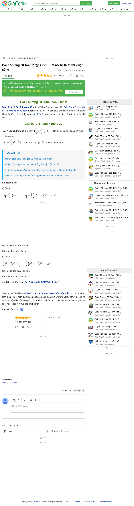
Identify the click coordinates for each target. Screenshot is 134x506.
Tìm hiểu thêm (42, 87)
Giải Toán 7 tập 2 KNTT (28, 58)
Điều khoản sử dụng (89, 502)
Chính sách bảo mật (106, 502)
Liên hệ (67, 502)
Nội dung (8, 76)
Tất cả (9, 9)
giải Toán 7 (38, 114)
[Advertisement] (67, 35)
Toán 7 (12, 58)
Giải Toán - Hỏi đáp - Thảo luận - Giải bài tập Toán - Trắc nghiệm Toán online (19, 3)
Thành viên (114, 3)
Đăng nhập (127, 3)
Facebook (76, 502)
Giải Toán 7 (14, 383)
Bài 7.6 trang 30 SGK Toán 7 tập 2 (42, 282)
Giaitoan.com (3, 58)
